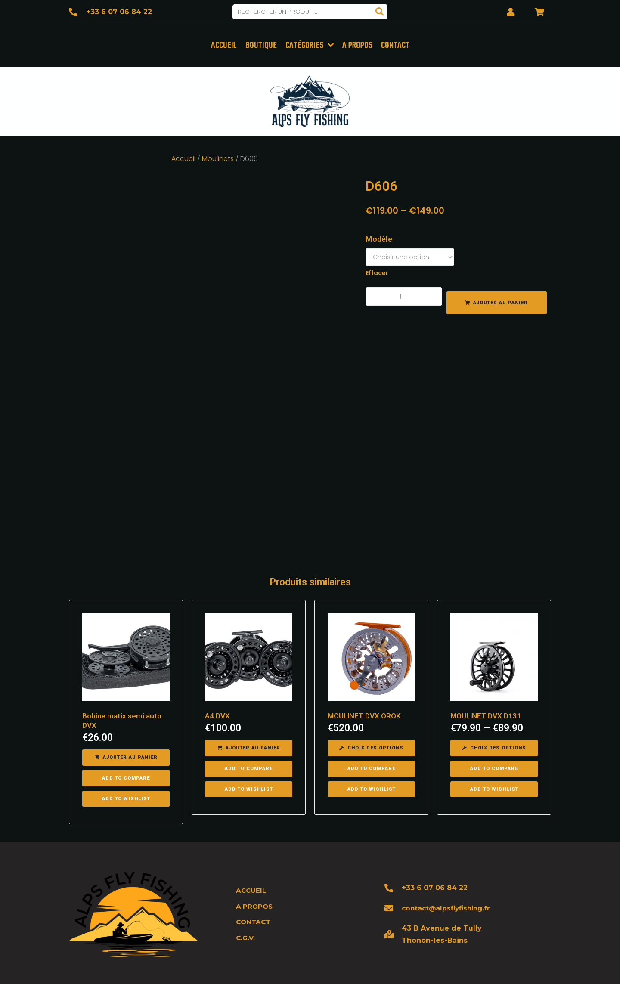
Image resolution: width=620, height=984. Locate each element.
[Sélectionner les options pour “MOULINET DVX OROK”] (371, 726)
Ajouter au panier (500, 301)
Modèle (379, 237)
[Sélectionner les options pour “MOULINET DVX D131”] (494, 726)
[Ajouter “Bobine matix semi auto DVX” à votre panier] (126, 735)
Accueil (183, 157)
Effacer (377, 271)
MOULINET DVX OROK (364, 694)
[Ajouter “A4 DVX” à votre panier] (248, 726)
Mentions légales (396, 966)
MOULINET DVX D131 (485, 694)
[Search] (380, 11)
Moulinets (218, 157)
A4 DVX (217, 694)
